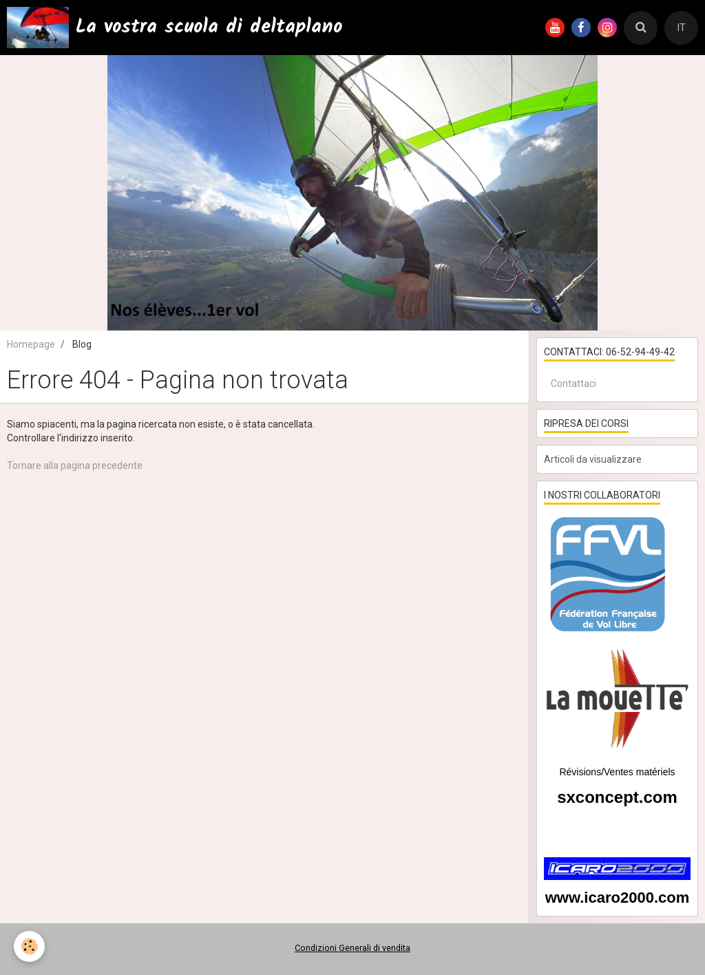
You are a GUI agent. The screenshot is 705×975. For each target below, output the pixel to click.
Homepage (31, 344)
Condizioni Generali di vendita (352, 948)
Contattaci (573, 383)
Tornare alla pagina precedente (75, 465)
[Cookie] (29, 946)
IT (681, 27)
